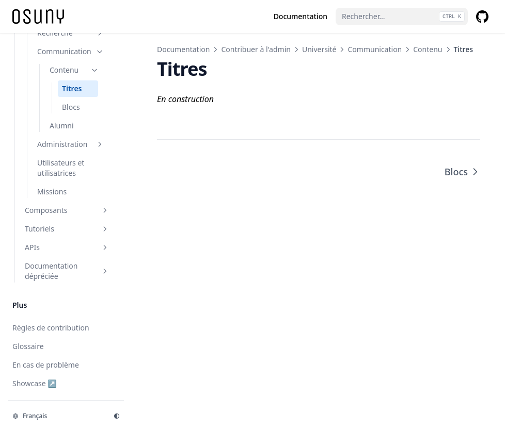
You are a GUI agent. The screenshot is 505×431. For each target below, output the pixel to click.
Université (319, 49)
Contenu (427, 49)
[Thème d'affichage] (116, 416)
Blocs (462, 171)
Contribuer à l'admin (256, 49)
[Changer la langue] (56, 416)
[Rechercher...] (402, 16)
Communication (375, 49)
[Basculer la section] (99, 33)
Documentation (183, 49)
